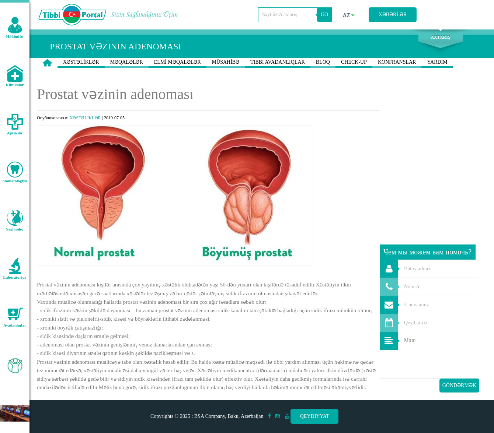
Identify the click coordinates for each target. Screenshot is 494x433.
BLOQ (322, 63)
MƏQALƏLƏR (127, 63)
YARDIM (437, 63)
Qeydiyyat (314, 416)
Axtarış (440, 37)
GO (324, 14)
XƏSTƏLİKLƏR (81, 63)
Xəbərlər (393, 14)
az (349, 15)
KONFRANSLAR (396, 63)
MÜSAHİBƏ (225, 63)
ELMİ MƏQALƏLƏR (177, 63)
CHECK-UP (353, 63)
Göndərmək (459, 385)
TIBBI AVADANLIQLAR (277, 63)
